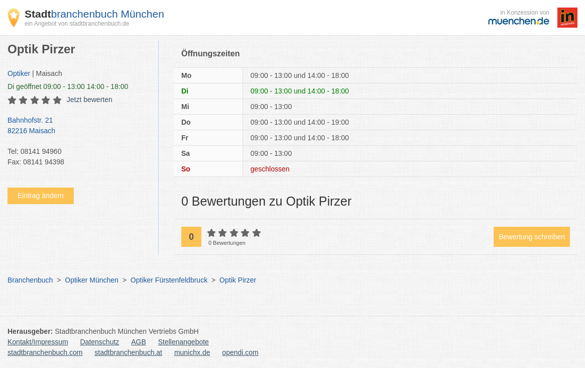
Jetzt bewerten (89, 100)
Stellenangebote (183, 342)
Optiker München (92, 280)
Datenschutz (100, 342)
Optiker (19, 73)
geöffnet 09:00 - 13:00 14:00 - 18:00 (68, 86)
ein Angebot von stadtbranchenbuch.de (77, 23)
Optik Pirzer (237, 280)
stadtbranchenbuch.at (128, 352)
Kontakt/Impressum (38, 342)
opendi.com (240, 352)
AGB (138, 342)
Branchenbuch (30, 280)
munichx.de (192, 352)
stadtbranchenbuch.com (45, 352)
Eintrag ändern (41, 196)
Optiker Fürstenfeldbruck (169, 280)
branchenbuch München (94, 14)
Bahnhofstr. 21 (78, 126)
